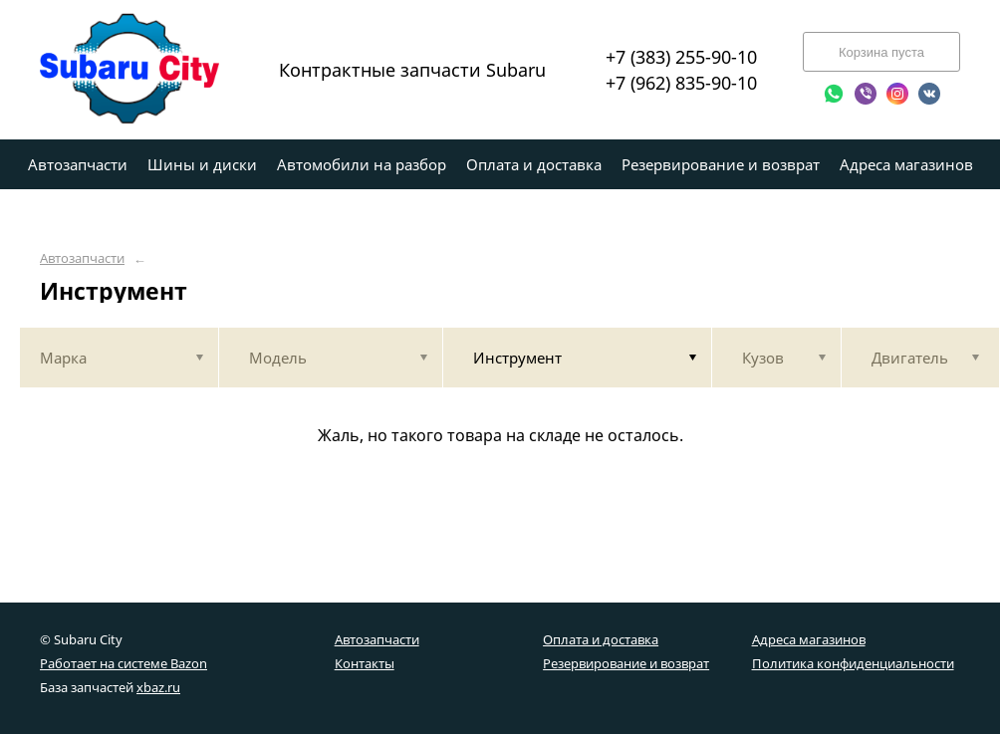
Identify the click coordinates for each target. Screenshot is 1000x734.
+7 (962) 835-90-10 (681, 83)
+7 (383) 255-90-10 (681, 57)
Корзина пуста (881, 52)
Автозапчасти (82, 258)
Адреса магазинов (809, 639)
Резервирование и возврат (626, 663)
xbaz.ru (158, 687)
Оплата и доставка (600, 639)
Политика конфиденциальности (853, 663)
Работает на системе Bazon (123, 663)
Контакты (364, 663)
